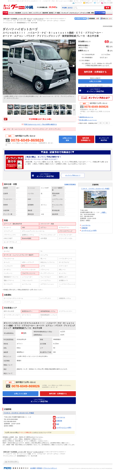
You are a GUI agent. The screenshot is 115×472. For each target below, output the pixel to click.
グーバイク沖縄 (100, 13)
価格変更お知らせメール (86, 117)
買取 (92, 13)
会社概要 (33, 468)
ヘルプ (98, 2)
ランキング (64, 13)
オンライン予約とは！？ (72, 175)
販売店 (70, 8)
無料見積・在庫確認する (95, 72)
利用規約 (39, 468)
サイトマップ (78, 2)
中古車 (5, 13)
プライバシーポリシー (50, 468)
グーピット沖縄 (85, 13)
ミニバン (25, 13)
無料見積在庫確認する (85, 139)
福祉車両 (45, 13)
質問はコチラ (88, 2)
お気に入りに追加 (107, 2)
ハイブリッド (37, 13)
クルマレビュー (74, 13)
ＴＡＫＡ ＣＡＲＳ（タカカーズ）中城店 (95, 188)
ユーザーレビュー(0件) (63, 427)
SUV (30, 13)
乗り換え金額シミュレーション (88, 120)
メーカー (11, 13)
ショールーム (60, 417)
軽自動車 (18, 13)
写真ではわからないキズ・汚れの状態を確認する (40, 124)
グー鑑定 (57, 13)
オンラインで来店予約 (95, 90)
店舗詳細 (59, 421)
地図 (57, 424)
